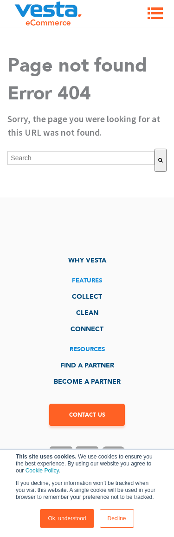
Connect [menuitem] (87, 329)
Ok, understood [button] (67, 518)
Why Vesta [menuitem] (87, 260)
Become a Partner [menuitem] (87, 381)
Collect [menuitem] (87, 296)
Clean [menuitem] (87, 312)
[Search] (161, 160)
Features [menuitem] (87, 280)
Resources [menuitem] (87, 349)
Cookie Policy (42, 470)
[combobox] (80, 158)
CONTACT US (87, 415)
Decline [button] (117, 518)
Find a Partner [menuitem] (87, 365)
